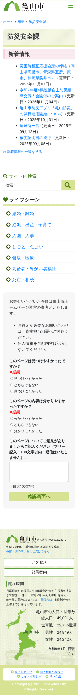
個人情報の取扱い (49, 672)
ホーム (8, 22)
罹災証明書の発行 (35, 137)
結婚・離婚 (23, 213)
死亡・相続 (23, 279)
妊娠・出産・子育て (32, 224)
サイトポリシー (29, 676)
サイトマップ (21, 672)
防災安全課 (37, 22)
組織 (21, 22)
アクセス (39, 562)
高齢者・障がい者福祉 (34, 268)
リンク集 (53, 676)
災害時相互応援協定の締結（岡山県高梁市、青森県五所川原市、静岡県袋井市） (47, 72)
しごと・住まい (28, 246)
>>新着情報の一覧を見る (22, 152)
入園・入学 (23, 235)
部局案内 (39, 572)
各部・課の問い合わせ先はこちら (28, 551)
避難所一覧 (29, 125)
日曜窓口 (46, 600)
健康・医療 (23, 257)
